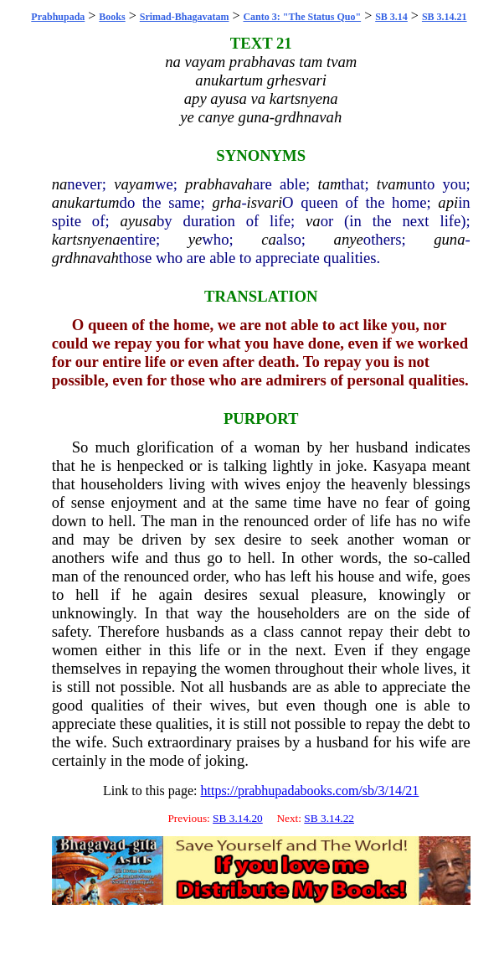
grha (226, 202)
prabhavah (219, 184)
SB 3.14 (391, 17)
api (448, 202)
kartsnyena (86, 239)
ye (195, 239)
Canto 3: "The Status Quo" (302, 17)
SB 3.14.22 (329, 818)
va (313, 221)
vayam (134, 184)
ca (268, 239)
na (60, 184)
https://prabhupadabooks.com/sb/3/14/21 (309, 790)
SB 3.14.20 (238, 818)
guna (449, 239)
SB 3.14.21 (444, 17)
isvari (265, 202)
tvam (392, 184)
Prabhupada (58, 17)
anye (348, 239)
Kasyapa (399, 465)
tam (329, 184)
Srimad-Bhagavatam (184, 17)
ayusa (138, 221)
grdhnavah (85, 257)
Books (112, 17)
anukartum (86, 202)
